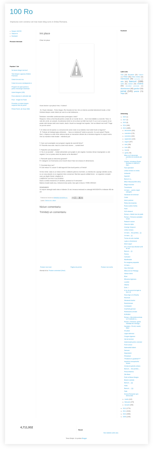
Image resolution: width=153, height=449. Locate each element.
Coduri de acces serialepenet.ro (22, 83)
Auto (122, 75)
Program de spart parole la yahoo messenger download (20, 87)
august (127, 142)
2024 (124, 117)
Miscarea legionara (130, 279)
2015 (124, 122)
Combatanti (127, 306)
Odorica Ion (48, 200)
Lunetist (126, 282)
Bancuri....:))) (128, 251)
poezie (136, 91)
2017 (124, 120)
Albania (126, 285)
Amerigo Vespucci (130, 227)
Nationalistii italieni (130, 347)
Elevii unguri (128, 244)
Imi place (127, 331)
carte (122, 84)
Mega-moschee (129, 184)
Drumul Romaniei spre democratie (131, 395)
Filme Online (136, 77)
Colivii (126, 197)
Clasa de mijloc (129, 224)
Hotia (126, 385)
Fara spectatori (129, 168)
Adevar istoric (128, 273)
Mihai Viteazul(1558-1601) (132, 182)
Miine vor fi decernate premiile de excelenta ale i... (133, 157)
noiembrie (128, 133)
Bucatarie (131, 75)
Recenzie (127, 298)
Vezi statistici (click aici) (110, 433)
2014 (124, 125)
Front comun (128, 345)
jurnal (123, 91)
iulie (126, 144)
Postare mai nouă (45, 267)
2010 (124, 414)
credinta (140, 84)
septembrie (128, 139)
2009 (124, 417)
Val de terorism (129, 339)
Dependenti (127, 353)
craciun (130, 84)
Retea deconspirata (130, 203)
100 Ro (21, 12)
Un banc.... (127, 265)
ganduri (137, 89)
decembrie (128, 130)
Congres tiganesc (129, 336)
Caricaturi (127, 257)
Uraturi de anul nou (18, 79)
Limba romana (128, 230)
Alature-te (15, 33)
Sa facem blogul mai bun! (20, 70)
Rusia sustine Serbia (130, 206)
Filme (125, 77)
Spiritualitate (137, 79)
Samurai (127, 350)
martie (127, 399)
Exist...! (126, 287)
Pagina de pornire (76, 267)
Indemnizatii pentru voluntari (133, 342)
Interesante (125, 79)
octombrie (128, 136)
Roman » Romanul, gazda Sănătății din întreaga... (132, 322)
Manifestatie (128, 259)
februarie (128, 402)
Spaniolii (127, 176)
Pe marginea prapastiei (131, 262)
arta (122, 81)
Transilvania (128, 187)
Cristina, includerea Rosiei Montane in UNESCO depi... (132, 163)
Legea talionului (129, 333)
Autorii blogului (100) (18, 92)
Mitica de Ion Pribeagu (131, 271)
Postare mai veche (107, 267)
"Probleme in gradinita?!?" (132, 359)
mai (126, 150)
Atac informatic (129, 268)
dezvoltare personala (132, 86)
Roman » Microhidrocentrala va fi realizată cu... (133, 318)
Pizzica (126, 254)
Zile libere (127, 374)
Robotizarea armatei (130, 312)
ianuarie (127, 405)
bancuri (133, 81)
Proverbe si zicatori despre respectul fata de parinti (20, 104)
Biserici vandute (129, 380)
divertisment (125, 89)
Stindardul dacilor (129, 300)
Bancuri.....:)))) (128, 388)
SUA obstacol (128, 211)
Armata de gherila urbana (132, 366)
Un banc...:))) (128, 235)
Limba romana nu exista (131, 170)
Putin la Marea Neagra (131, 377)
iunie (126, 147)
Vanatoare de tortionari (131, 195)
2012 (124, 408)
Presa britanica (129, 372)
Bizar (125, 276)
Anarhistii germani (130, 309)
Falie (125, 391)
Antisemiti (127, 173)
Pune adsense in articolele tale (21, 96)
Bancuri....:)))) (128, 383)
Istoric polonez (128, 200)
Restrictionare (128, 303)
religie (122, 93)
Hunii (125, 209)
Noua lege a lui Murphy (131, 295)
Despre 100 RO (16, 31)
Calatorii (140, 74)
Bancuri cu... (128, 179)
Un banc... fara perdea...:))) (132, 233)
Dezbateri (15, 36)
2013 (124, 128)
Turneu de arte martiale (131, 238)
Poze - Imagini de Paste (19, 100)
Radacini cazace (129, 221)
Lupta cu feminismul (130, 241)
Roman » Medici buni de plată (133, 214)
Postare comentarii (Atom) (57, 270)
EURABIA (127, 314)
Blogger (84, 438)
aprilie (127, 153)
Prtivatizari (127, 356)
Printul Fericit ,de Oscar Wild (21, 109)
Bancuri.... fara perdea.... (132, 369)
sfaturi (54, 200)
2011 (124, 411)
